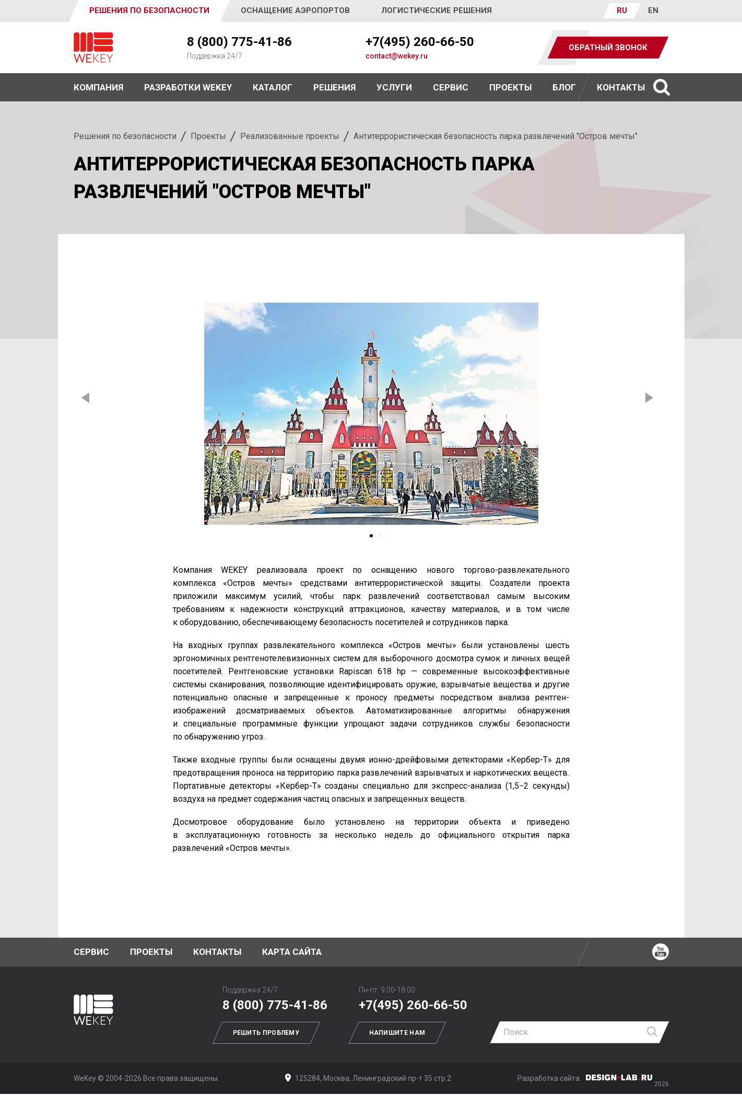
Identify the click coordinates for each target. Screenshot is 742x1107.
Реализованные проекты (289, 136)
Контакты (621, 87)
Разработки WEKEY (188, 87)
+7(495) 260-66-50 (420, 41)
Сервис (450, 87)
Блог (564, 87)
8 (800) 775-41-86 (239, 41)
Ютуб (660, 951)
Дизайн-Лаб (619, 1077)
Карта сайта (292, 952)
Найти (653, 1032)
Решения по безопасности (125, 136)
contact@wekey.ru (397, 56)
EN (653, 10)
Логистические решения (436, 10)
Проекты (208, 136)
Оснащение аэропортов (295, 10)
